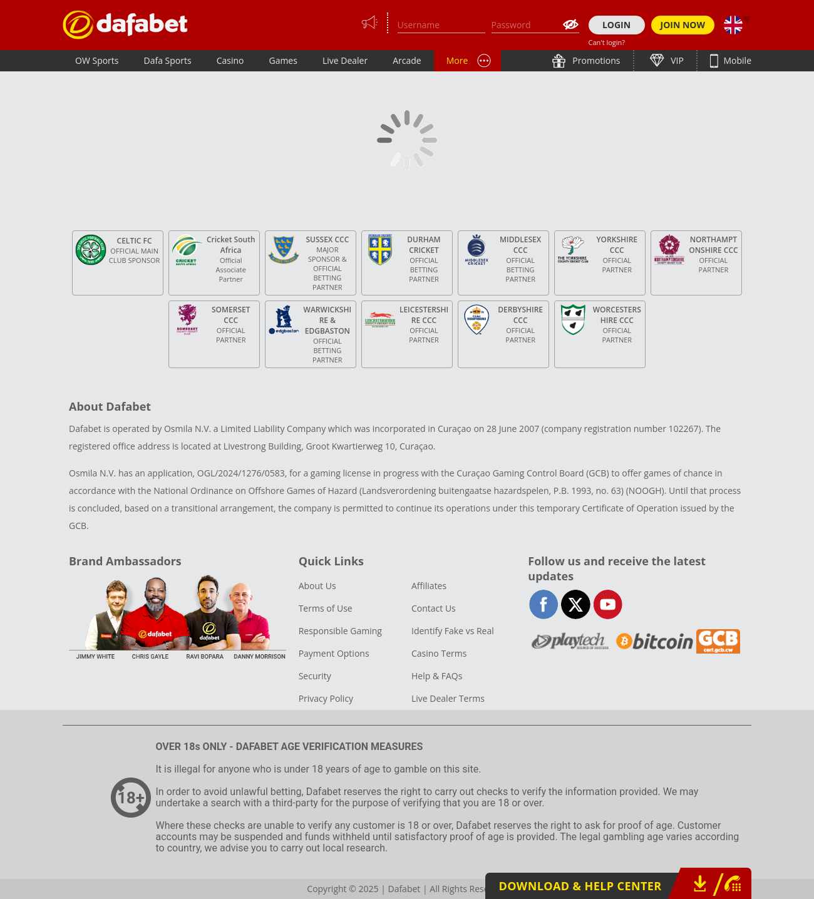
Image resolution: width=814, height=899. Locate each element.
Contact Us (433, 608)
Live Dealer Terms (448, 698)
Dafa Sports (168, 60)
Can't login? (607, 42)
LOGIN (616, 25)
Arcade (407, 60)
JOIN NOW (683, 25)
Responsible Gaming (340, 631)
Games (283, 60)
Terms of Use (326, 608)
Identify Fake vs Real (452, 631)
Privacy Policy (326, 698)
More (457, 60)
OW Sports (97, 60)
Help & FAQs (436, 676)
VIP (676, 60)
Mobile (736, 60)
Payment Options (334, 653)
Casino (230, 60)
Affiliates (428, 586)
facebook (544, 604)
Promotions (595, 60)
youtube (607, 604)
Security (315, 676)
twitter (575, 604)
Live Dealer (345, 60)
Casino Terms (438, 653)
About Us (317, 586)
